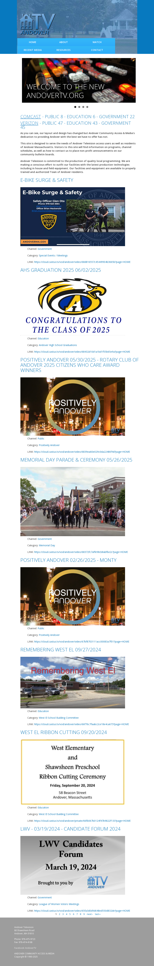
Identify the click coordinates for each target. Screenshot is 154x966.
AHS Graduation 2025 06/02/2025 (60, 270)
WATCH (97, 42)
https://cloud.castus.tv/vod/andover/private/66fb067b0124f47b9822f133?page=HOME (82, 820)
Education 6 (81, 116)
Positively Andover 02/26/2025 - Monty (68, 560)
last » (97, 914)
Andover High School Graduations (58, 345)
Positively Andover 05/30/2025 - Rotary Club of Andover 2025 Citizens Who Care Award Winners (79, 364)
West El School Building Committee (59, 717)
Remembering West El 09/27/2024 (60, 649)
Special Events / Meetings (53, 255)
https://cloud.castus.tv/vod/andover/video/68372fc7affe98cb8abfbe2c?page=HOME (81, 552)
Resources (63, 50)
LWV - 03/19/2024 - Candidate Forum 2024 (70, 828)
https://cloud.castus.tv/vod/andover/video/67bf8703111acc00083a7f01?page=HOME (81, 641)
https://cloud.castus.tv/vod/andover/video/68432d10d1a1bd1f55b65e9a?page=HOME (82, 351)
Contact (97, 50)
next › (90, 914)
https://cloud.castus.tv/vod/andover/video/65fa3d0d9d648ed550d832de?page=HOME (82, 910)
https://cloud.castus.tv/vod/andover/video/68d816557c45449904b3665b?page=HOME (82, 262)
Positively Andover (49, 445)
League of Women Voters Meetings (59, 904)
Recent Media (33, 50)
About (63, 42)
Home (32, 42)
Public (41, 438)
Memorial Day (47, 545)
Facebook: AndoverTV (25, 947)
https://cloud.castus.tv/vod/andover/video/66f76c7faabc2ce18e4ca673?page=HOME (81, 724)
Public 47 (52, 123)
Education (43, 338)
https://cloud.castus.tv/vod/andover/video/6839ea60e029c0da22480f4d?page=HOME (82, 451)
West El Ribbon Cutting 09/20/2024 (63, 732)
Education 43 (82, 123)
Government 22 (117, 116)
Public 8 (54, 116)
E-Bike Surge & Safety (46, 180)
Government (45, 248)
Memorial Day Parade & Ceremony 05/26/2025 (76, 459)
